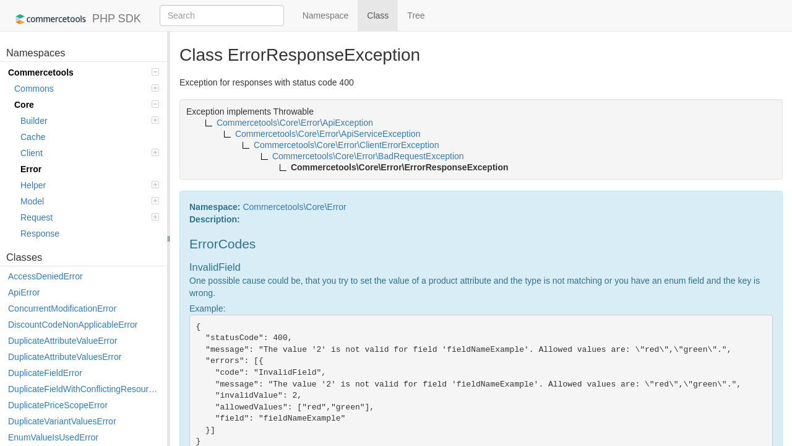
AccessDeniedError (45, 276)
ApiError (24, 292)
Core (86, 105)
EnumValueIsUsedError (53, 437)
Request (89, 217)
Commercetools (83, 72)
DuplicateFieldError (45, 373)
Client (89, 153)
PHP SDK (75, 19)
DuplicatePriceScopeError (58, 405)
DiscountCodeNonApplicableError (72, 325)
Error (30, 169)
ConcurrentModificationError (62, 308)
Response (39, 233)
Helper (89, 185)
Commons (86, 89)
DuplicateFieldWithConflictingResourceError (84, 389)
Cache (32, 137)
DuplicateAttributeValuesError (64, 357)
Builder (89, 121)
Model (89, 201)
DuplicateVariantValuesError (62, 421)
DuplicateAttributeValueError (62, 341)
